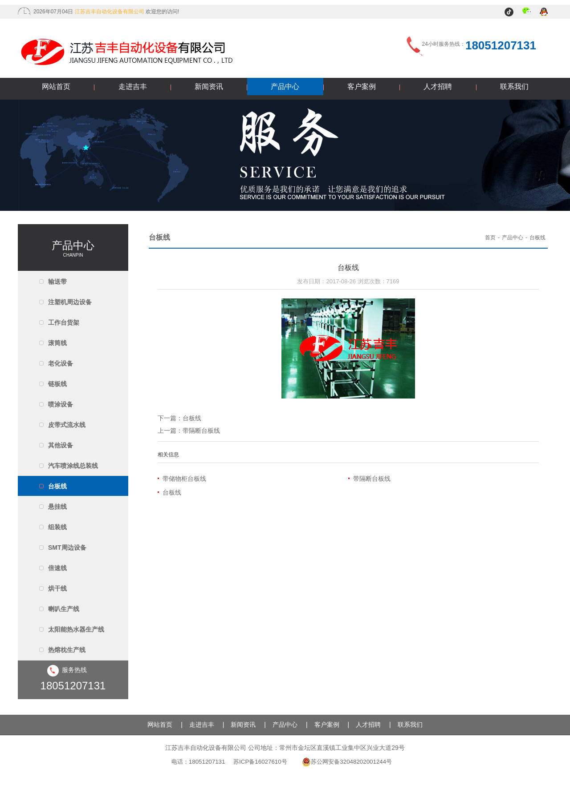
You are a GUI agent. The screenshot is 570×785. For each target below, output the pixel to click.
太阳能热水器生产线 (76, 629)
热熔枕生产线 (67, 649)
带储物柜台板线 (184, 478)
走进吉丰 (132, 86)
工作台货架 (63, 322)
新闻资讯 (209, 86)
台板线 (57, 486)
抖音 (510, 12)
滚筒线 (57, 342)
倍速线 (57, 568)
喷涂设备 (60, 404)
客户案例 (361, 86)
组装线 (57, 527)
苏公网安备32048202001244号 (347, 761)
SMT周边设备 (67, 547)
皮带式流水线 (67, 424)
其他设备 (60, 445)
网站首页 (56, 86)
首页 (490, 237)
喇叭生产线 (63, 608)
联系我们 (514, 86)
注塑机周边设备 (70, 302)
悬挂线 (57, 506)
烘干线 (57, 588)
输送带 (57, 281)
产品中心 (285, 86)
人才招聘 (437, 86)
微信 (527, 12)
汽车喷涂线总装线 (73, 465)
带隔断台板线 (201, 430)
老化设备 (60, 363)
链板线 (57, 383)
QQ (544, 12)
